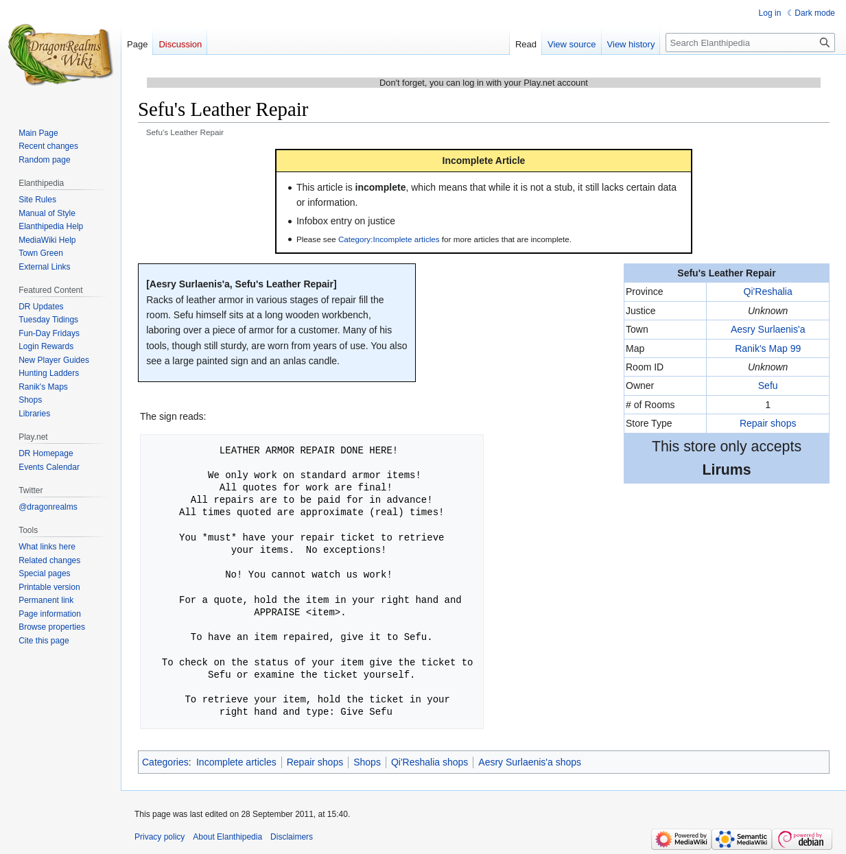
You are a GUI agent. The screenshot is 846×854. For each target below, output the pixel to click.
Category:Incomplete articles (389, 239)
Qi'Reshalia (768, 291)
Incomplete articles (236, 762)
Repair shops (768, 423)
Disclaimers (291, 837)
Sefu (768, 385)
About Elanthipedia (227, 837)
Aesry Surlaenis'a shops (529, 762)
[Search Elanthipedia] (750, 42)
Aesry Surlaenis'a (768, 329)
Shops (367, 762)
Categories (165, 762)
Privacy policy (159, 837)
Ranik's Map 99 (768, 348)
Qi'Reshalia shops (429, 762)
